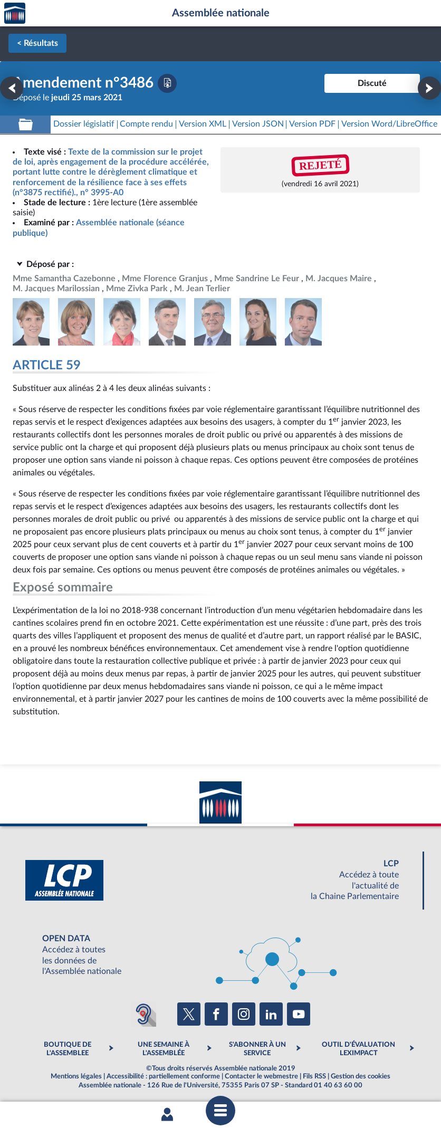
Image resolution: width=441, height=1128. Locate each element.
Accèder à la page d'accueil (14, 13)
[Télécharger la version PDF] (167, 83)
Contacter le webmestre (261, 1076)
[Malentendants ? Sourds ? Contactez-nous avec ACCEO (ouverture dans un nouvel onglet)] (143, 1014)
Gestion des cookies (360, 1076)
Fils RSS (314, 1076)
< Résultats (37, 43)
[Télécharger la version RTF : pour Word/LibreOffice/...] (389, 124)
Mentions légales (76, 1076)
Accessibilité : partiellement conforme (163, 1076)
